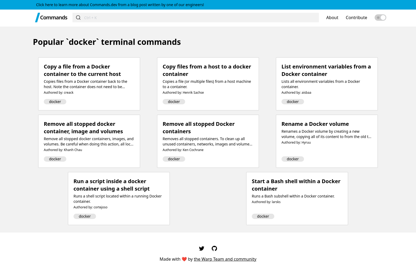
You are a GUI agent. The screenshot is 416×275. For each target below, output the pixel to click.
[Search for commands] (200, 17)
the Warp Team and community (225, 259)
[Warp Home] (37, 17)
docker (55, 101)
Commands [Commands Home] (53, 17)
